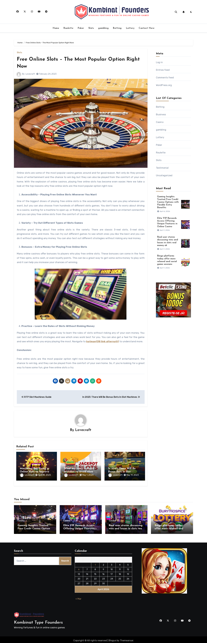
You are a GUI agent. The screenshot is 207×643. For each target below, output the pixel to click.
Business (161, 114)
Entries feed (163, 70)
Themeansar (126, 638)
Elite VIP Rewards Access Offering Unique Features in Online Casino (80, 527)
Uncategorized (164, 175)
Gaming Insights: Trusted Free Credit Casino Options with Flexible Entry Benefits (168, 202)
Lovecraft (30, 74)
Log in (159, 62)
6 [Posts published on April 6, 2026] (79, 567)
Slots (91, 28)
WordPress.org (164, 85)
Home (56, 28)
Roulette (68, 28)
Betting (117, 28)
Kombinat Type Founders (38, 621)
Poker (81, 28)
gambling (103, 28)
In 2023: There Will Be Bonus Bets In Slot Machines (122, 471)
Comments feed (165, 77)
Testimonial (162, 167)
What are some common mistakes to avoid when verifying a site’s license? (79, 471)
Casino (159, 122)
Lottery (130, 28)
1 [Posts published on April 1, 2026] (95, 563)
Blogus (112, 638)
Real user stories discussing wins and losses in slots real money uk (126, 527)
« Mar (78, 597)
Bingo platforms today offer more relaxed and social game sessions (169, 527)
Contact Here (146, 28)
